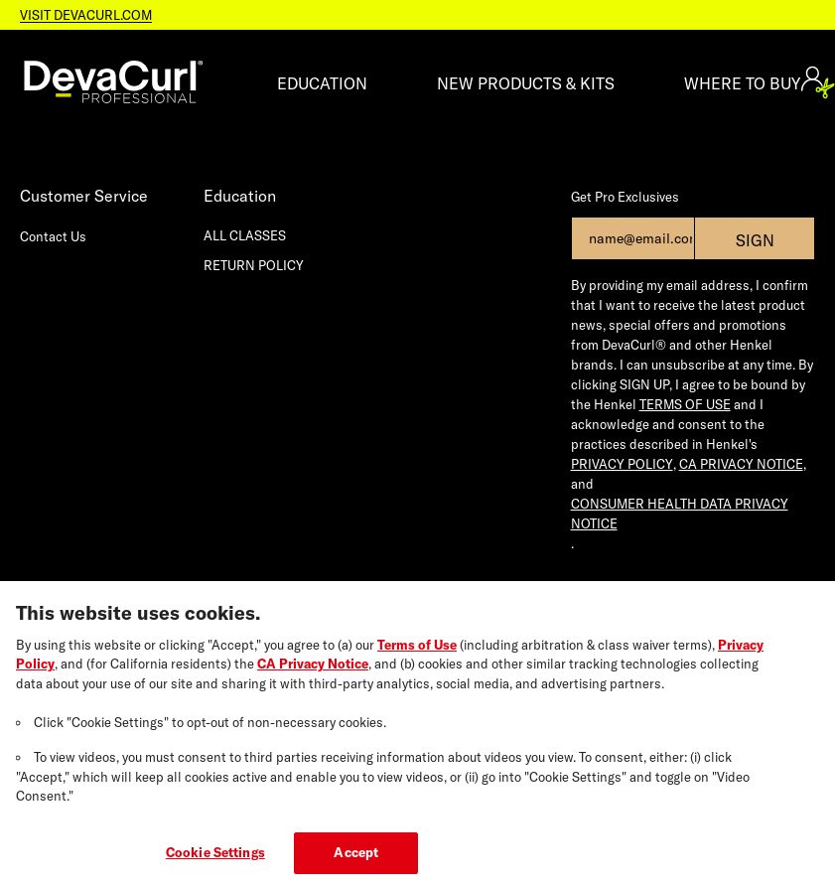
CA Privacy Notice (312, 671)
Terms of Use (417, 653)
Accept (356, 860)
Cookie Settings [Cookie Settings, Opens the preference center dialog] (215, 860)
